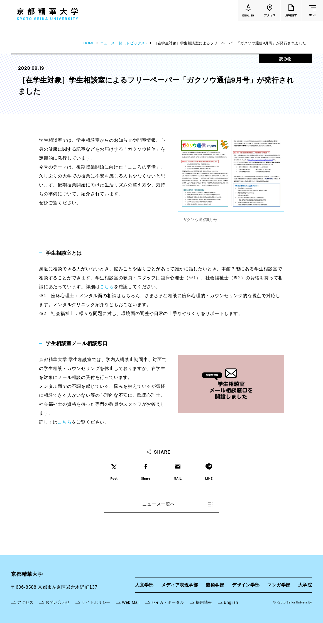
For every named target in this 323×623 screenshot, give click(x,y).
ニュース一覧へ (177, 504)
